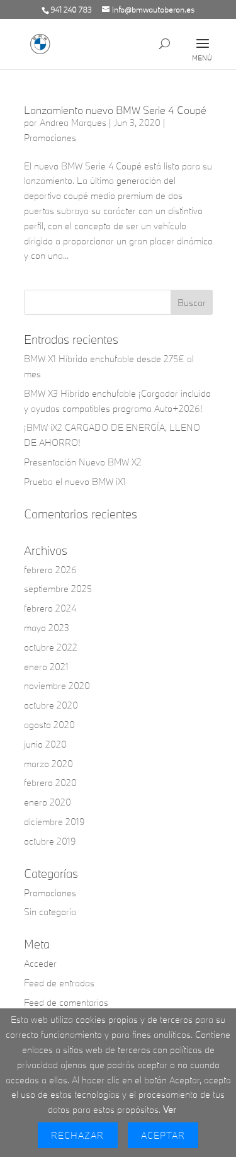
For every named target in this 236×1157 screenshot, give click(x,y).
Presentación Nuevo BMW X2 (83, 462)
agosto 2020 (49, 725)
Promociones (50, 138)
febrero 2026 (50, 570)
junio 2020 (45, 744)
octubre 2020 (51, 705)
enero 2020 (47, 802)
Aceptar (163, 1135)
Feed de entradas (59, 983)
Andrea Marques (73, 122)
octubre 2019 (50, 841)
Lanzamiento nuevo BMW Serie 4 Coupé (115, 110)
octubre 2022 (50, 647)
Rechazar (77, 1135)
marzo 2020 (48, 764)
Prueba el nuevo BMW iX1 (75, 481)
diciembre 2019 (54, 822)
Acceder (40, 963)
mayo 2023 (46, 628)
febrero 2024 (50, 608)
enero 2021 (46, 667)
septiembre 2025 (58, 589)
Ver (169, 1109)
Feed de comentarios (66, 1002)
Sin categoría (50, 912)
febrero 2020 (50, 783)
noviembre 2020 (57, 686)
